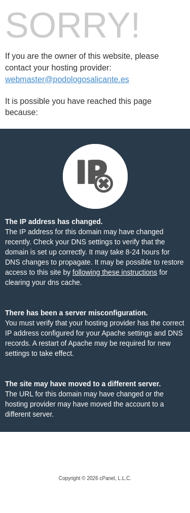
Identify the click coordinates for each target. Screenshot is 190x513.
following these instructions (114, 272)
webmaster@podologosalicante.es (67, 79)
